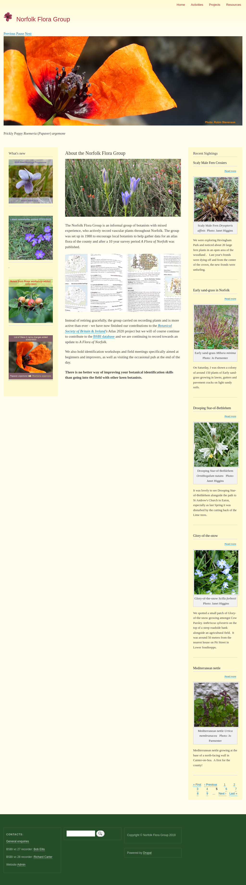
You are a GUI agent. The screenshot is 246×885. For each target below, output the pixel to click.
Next (28, 34)
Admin (21, 864)
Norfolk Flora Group (43, 19)
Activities (197, 4)
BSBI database (104, 336)
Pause (20, 34)
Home (181, 4)
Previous (9, 34)
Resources (233, 4)
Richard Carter (43, 857)
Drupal (147, 853)
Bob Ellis (39, 849)
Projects (214, 4)
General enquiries (17, 841)
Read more (230, 171)
